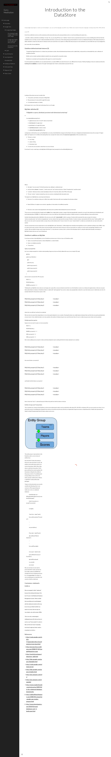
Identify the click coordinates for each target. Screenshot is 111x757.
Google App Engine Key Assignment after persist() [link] (13, 41)
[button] (109, 2)
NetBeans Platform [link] (10, 63)
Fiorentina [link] (7, 23)
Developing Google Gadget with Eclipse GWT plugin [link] (13, 35)
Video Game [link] (8, 73)
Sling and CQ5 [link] (8, 70)
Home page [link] (6, 20)
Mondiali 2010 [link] (8, 60)
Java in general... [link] (9, 57)
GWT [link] (7, 50)
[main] (65, 12)
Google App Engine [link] (11, 30)
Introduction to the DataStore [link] (13, 46)
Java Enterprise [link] (9, 54)
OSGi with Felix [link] (9, 67)
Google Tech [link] (8, 26)
